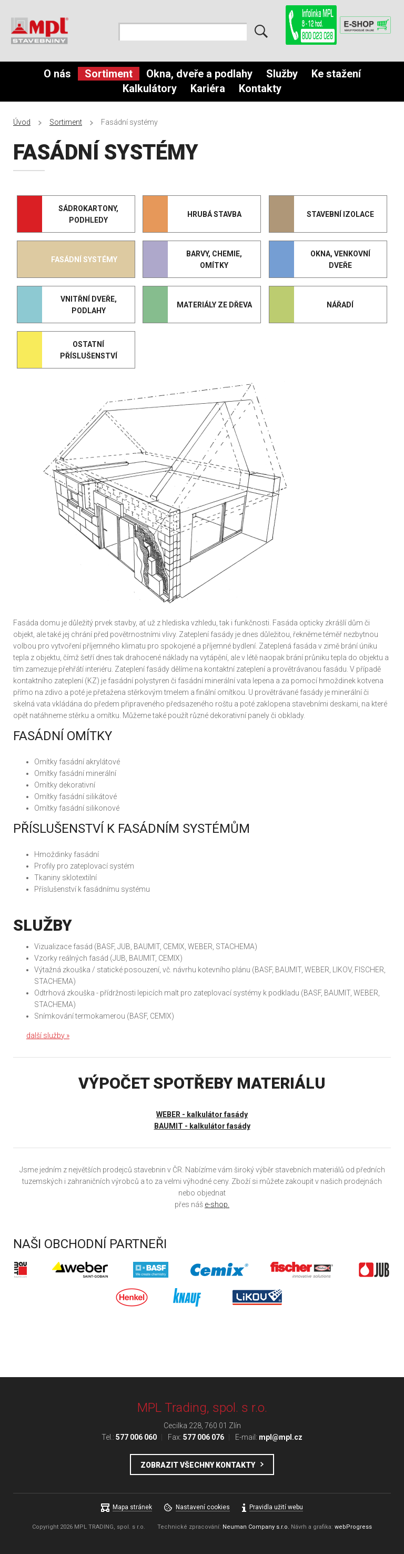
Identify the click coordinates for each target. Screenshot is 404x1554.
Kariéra (207, 88)
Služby (282, 73)
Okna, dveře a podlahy (199, 73)
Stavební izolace (340, 214)
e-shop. (217, 1204)
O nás (57, 73)
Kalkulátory (150, 88)
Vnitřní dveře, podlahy (88, 305)
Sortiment (109, 73)
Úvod (22, 122)
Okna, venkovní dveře (340, 260)
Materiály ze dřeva (214, 305)
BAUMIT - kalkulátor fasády (202, 1126)
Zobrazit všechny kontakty (197, 1465)
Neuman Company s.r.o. (256, 1526)
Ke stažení (336, 73)
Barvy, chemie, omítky (214, 260)
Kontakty (260, 88)
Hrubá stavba (214, 214)
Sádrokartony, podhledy (88, 214)
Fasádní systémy (84, 259)
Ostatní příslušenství (88, 350)
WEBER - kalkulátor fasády (202, 1114)
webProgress (353, 1526)
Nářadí (340, 305)
